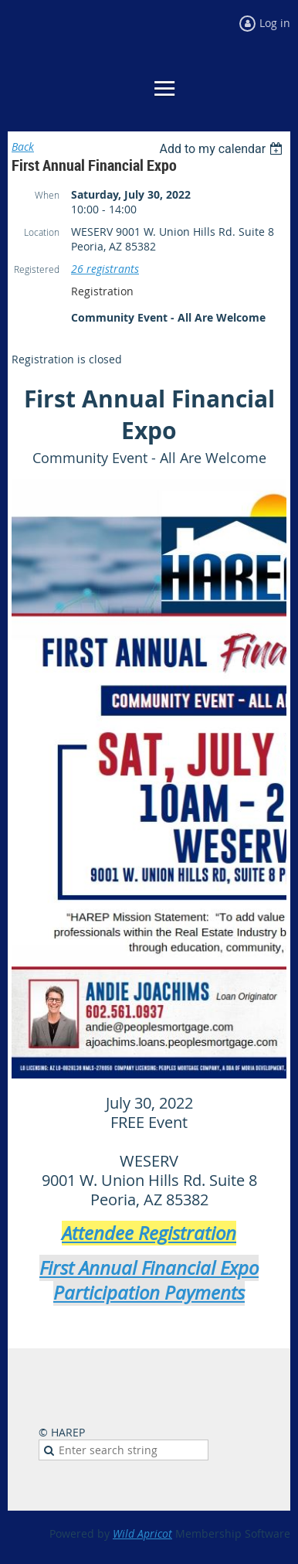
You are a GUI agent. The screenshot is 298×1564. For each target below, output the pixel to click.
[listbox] (222, 148)
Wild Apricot (142, 1533)
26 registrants (105, 268)
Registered (36, 269)
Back (23, 146)
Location (41, 232)
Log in (274, 22)
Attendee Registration (149, 1233)
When (47, 195)
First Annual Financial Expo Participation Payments (149, 1280)
